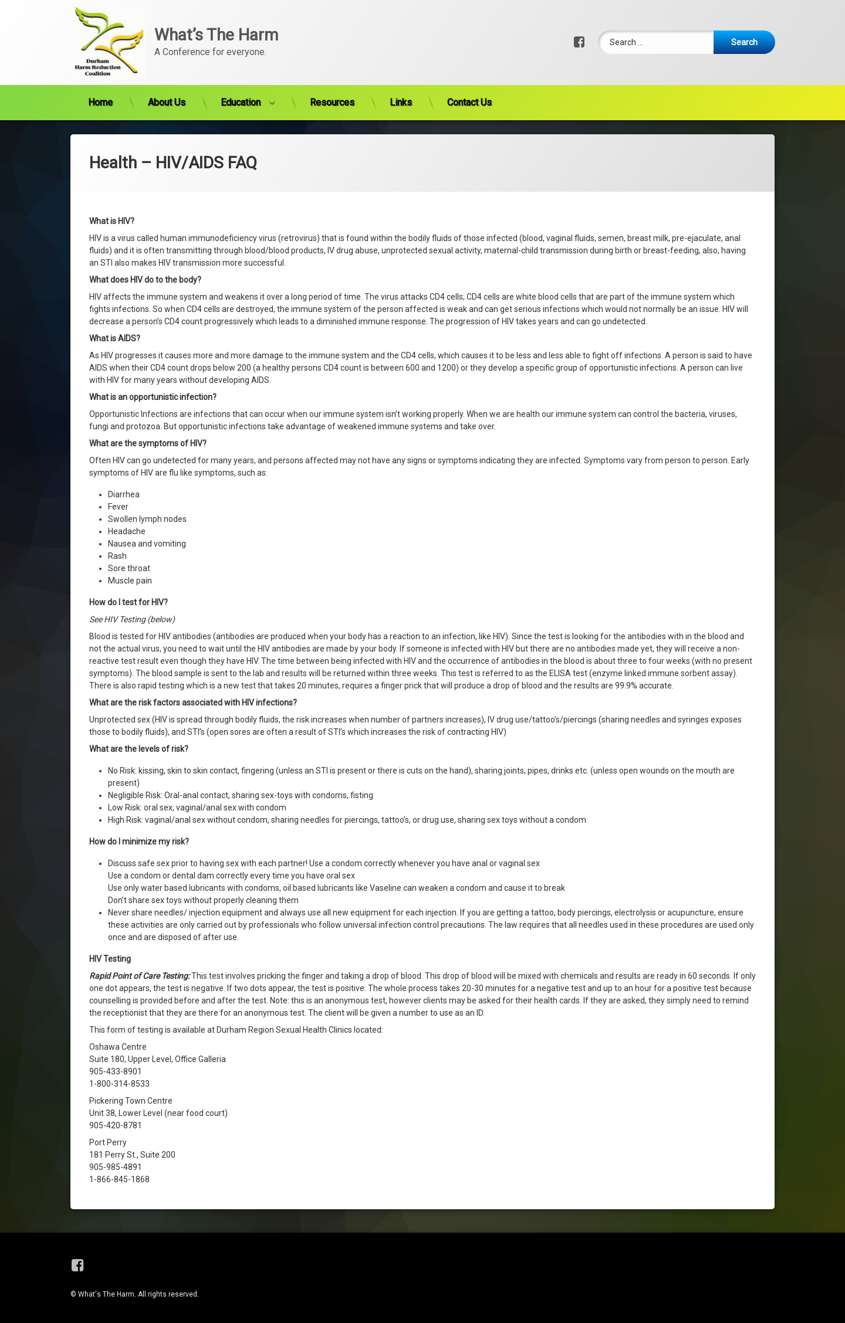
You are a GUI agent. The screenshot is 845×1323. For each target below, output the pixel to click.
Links (401, 71)
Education (241, 71)
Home (100, 71)
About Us (166, 71)
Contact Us (469, 71)
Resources (332, 71)
